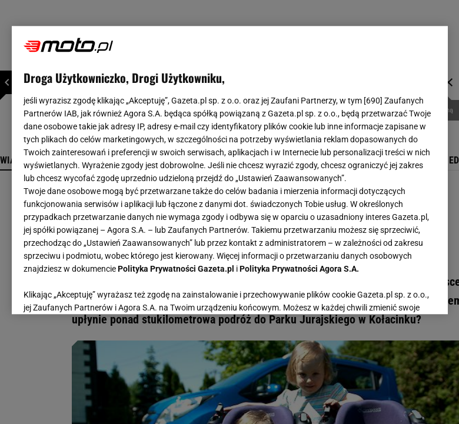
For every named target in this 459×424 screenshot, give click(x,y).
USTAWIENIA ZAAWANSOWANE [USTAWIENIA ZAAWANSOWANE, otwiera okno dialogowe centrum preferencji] (100, 290)
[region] (230, 170)
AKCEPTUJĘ (396, 291)
